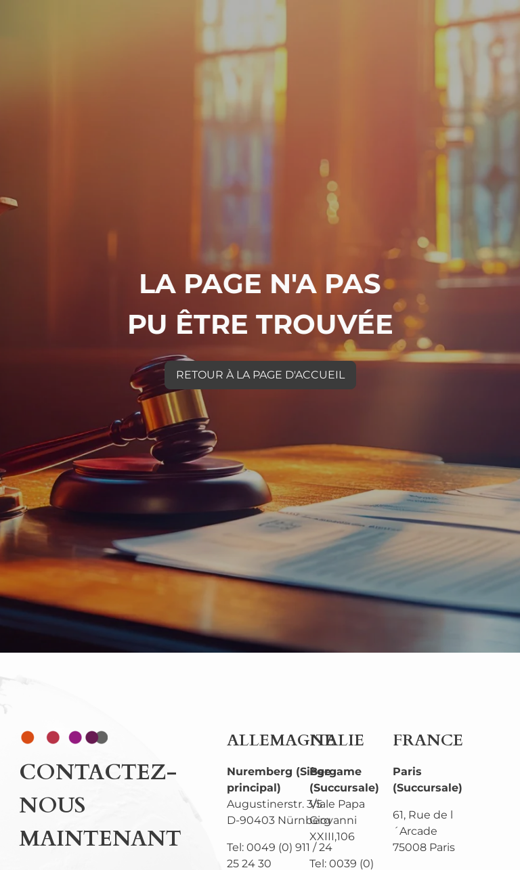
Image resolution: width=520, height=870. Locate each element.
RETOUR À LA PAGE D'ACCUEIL (260, 374)
